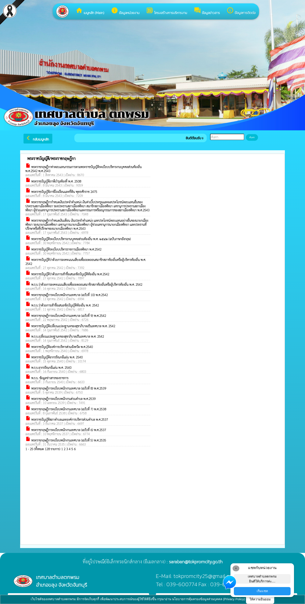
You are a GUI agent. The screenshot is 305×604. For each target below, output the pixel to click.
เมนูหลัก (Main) (90, 11)
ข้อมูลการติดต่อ (241, 11)
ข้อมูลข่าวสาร (207, 11)
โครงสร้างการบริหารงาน (166, 11)
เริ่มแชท (262, 591)
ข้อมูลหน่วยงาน (125, 11)
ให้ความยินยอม (260, 599)
